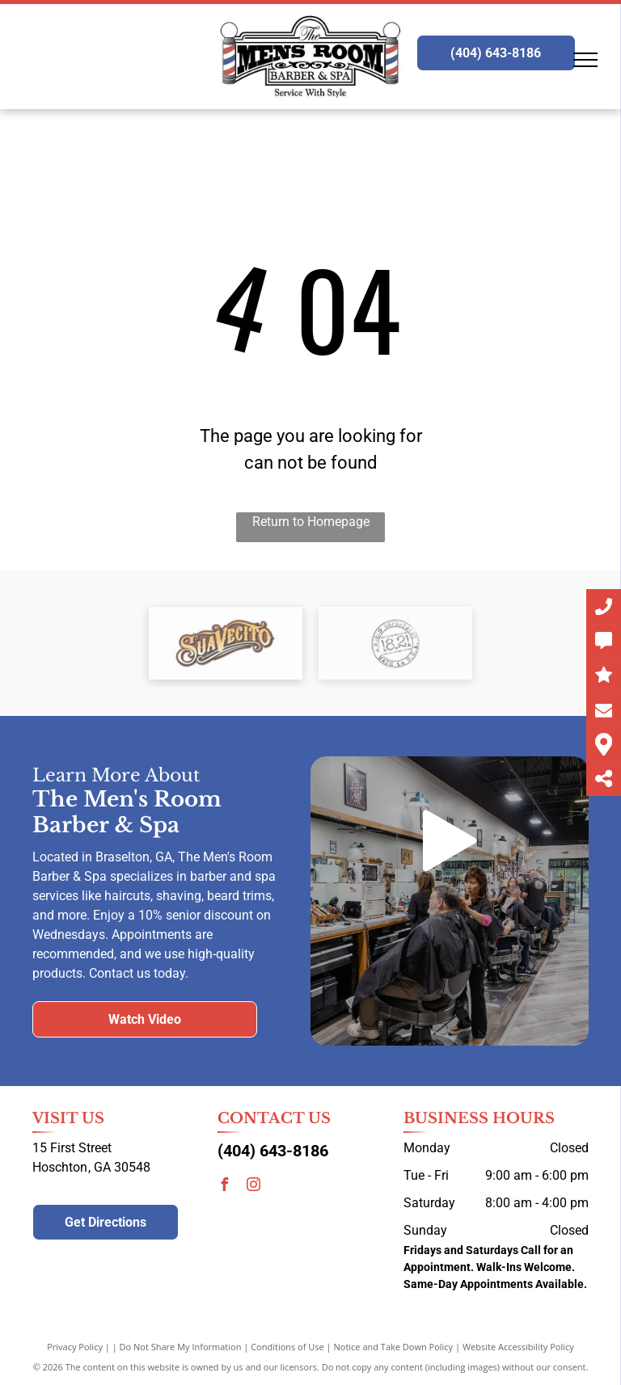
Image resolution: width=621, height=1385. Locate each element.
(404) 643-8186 (273, 1150)
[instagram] (253, 1186)
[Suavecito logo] (225, 643)
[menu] (585, 60)
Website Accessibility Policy (518, 1347)
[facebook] (223, 1186)
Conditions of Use (287, 1347)
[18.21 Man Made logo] (395, 643)
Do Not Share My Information (181, 1347)
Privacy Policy (75, 1347)
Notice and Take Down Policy (394, 1347)
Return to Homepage (311, 521)
